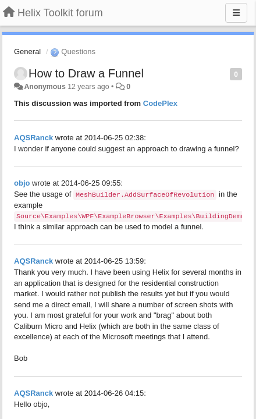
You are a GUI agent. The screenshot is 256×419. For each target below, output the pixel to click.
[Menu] (236, 13)
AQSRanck (33, 137)
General (27, 51)
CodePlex (160, 103)
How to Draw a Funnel (86, 73)
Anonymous (44, 87)
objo (22, 183)
